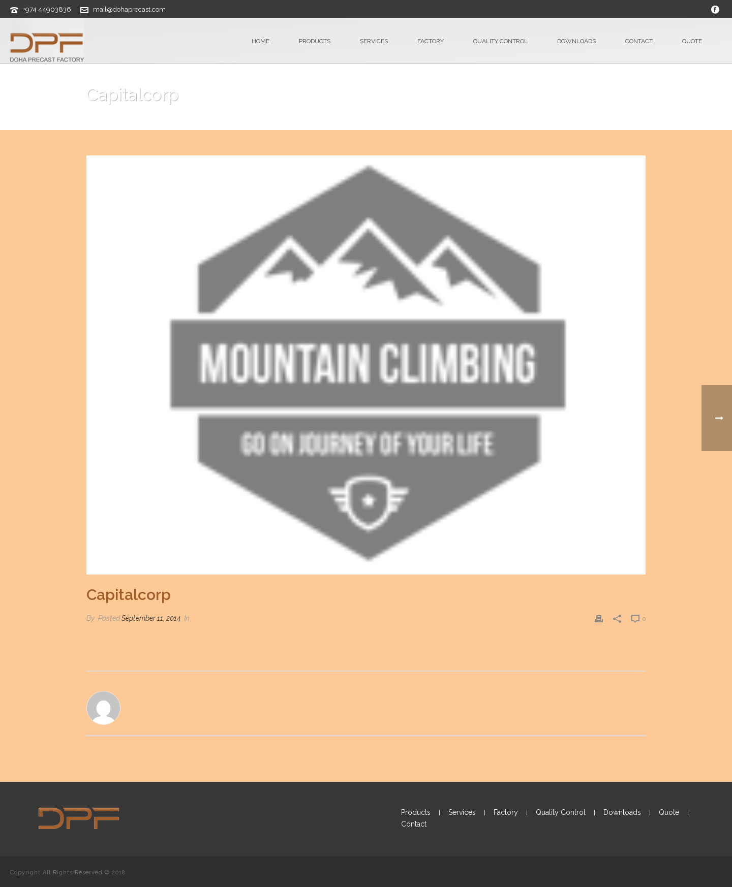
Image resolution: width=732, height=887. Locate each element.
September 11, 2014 (150, 618)
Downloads (576, 41)
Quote (692, 41)
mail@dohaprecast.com (129, 9)
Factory (430, 41)
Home (260, 41)
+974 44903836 (47, 9)
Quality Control (500, 41)
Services (374, 41)
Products (314, 41)
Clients (576, 120)
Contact (639, 41)
